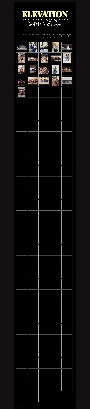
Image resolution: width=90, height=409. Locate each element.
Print (19, 405)
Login (71, 405)
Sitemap (22, 405)
